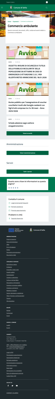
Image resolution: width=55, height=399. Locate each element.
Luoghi (8, 325)
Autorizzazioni (10, 275)
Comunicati (10, 313)
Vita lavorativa (10, 301)
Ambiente (9, 267)
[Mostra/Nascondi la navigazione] (2, 7)
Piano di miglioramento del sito (15, 373)
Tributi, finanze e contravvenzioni (15, 296)
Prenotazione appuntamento (14, 355)
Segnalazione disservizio (13, 358)
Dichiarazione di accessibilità (14, 371)
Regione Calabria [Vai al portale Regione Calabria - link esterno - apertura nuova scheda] (10, 2)
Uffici (8, 244)
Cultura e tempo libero (12, 280)
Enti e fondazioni (11, 247)
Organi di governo (11, 239)
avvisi (10, 62)
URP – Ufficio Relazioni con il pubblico (17, 345)
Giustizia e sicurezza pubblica (14, 285)
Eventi (8, 328)
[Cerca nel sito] (46, 8)
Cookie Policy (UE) (11, 376)
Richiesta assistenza (12, 360)
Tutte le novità (27, 133)
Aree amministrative (12, 242)
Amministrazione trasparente (14, 363)
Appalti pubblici (11, 272)
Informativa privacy (12, 365)
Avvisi (8, 316)
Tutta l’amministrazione (27, 153)
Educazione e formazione (13, 283)
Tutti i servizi (27, 171)
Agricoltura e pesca (12, 264)
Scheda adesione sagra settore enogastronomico (21, 124)
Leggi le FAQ (10, 352)
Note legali (9, 368)
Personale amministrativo (13, 252)
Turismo (9, 298)
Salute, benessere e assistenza (15, 293)
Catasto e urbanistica (12, 277)
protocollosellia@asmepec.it (17, 347)
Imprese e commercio (12, 288)
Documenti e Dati (11, 255)
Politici (8, 250)
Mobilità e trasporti (12, 291)
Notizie (8, 310)
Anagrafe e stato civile (13, 270)
